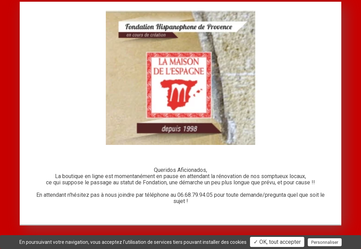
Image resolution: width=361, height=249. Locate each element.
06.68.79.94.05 (195, 195)
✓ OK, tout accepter (277, 242)
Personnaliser (324, 242)
